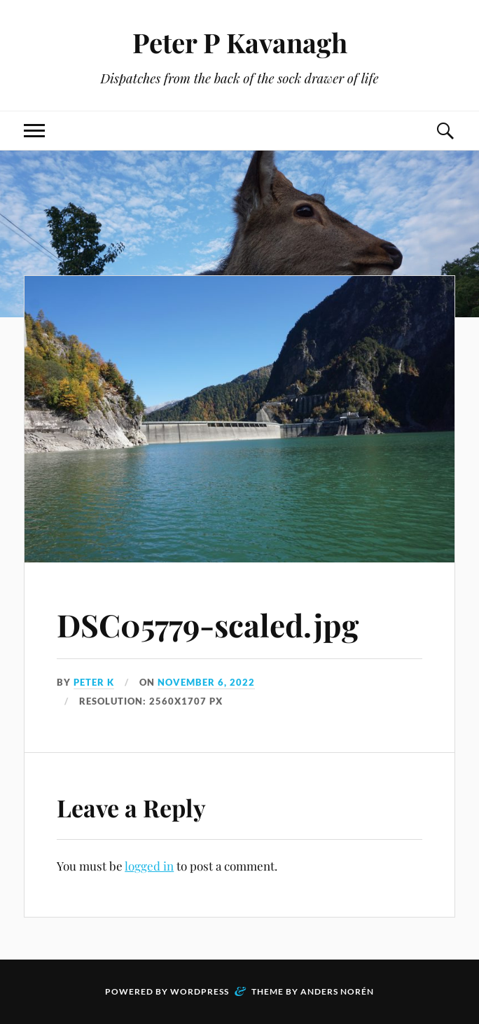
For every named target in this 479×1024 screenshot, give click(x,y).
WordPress (199, 991)
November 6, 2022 (206, 682)
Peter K (94, 682)
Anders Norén (337, 991)
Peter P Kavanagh (239, 42)
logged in (149, 865)
